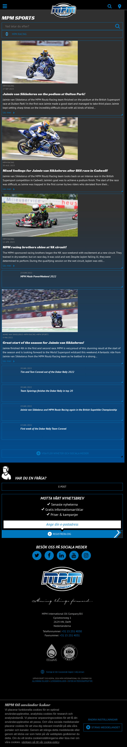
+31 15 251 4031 (70, 635)
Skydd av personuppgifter (80, 681)
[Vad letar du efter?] (62, 26)
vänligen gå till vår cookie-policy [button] (41, 742)
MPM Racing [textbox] (19, 34)
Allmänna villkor (40, 681)
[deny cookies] (102, 720)
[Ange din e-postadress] (62, 524)
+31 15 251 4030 (72, 631)
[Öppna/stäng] (5, 6)
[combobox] (62, 34)
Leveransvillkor (58, 681)
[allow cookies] (102, 727)
